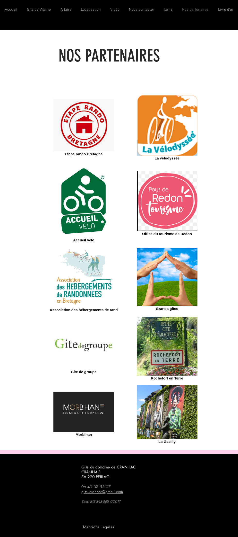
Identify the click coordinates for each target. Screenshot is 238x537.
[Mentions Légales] (98, 527)
